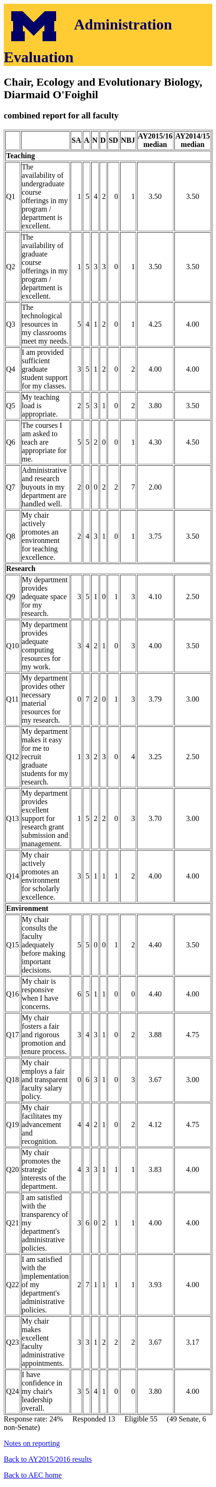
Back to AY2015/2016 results (48, 1459)
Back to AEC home (33, 1475)
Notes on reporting (32, 1443)
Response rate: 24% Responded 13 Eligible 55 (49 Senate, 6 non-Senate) (108, 770)
